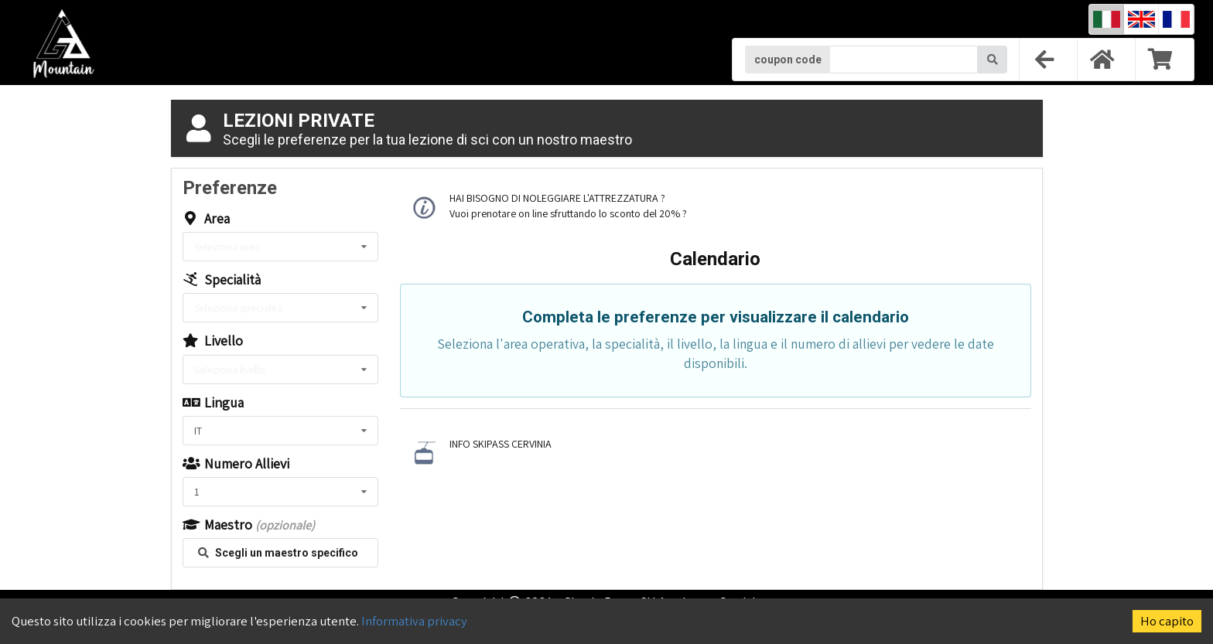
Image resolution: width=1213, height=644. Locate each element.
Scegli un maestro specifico (278, 553)
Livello (213, 341)
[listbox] (280, 246)
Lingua (213, 403)
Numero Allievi (236, 464)
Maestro (249, 525)
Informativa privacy (414, 620)
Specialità (222, 280)
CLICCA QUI (714, 213)
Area (206, 219)
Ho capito (1167, 620)
